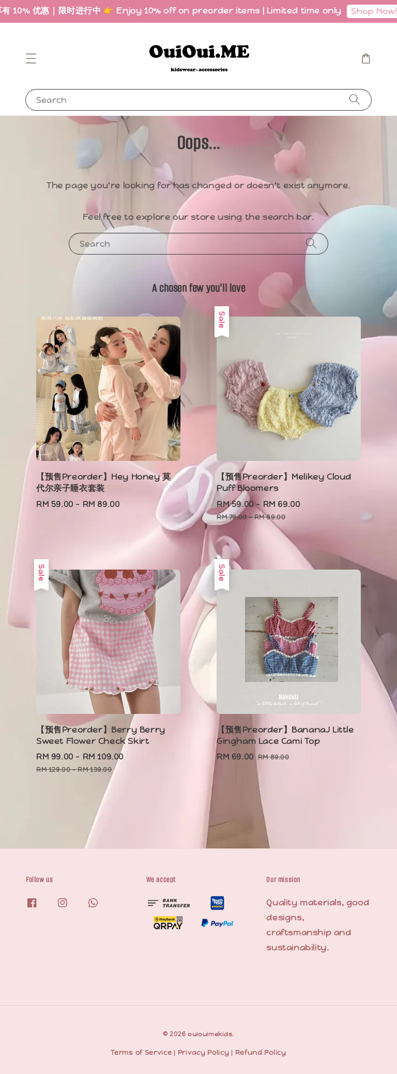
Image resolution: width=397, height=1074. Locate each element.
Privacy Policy (204, 1052)
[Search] (354, 100)
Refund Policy (260, 1052)
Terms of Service (141, 1052)
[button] (31, 58)
